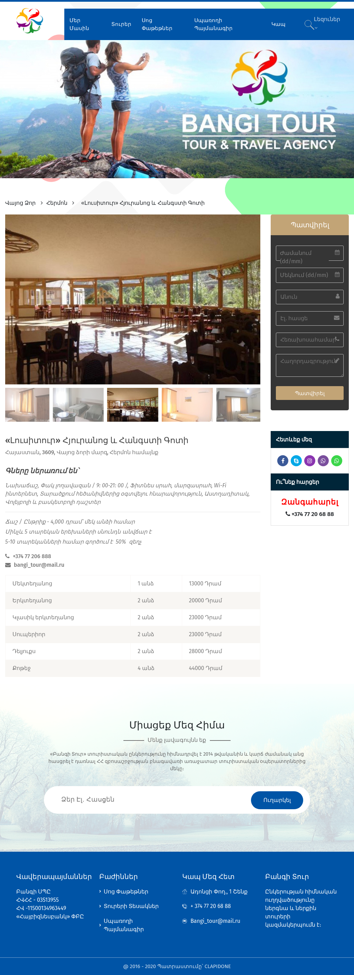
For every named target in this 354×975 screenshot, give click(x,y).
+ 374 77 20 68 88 (210, 905)
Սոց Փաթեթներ (156, 23)
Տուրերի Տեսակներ (131, 905)
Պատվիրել (310, 392)
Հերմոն (56, 201)
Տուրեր (121, 23)
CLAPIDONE (218, 966)
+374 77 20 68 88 (310, 512)
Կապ (277, 23)
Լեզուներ (326, 22)
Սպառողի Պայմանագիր (212, 23)
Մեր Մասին (79, 23)
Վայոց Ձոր (20, 201)
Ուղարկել (277, 798)
